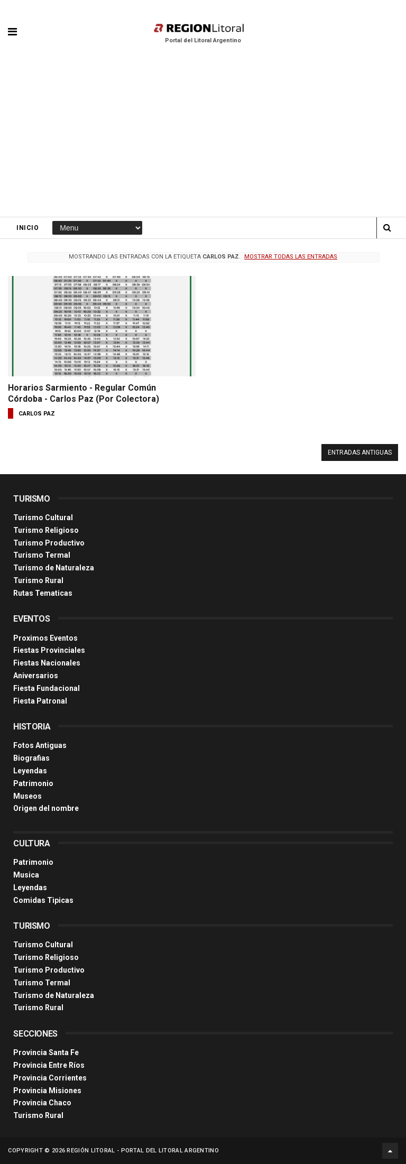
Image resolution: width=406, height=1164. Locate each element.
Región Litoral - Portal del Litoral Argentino (143, 1150)
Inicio (27, 228)
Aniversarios (35, 675)
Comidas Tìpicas (43, 900)
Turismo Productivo (49, 543)
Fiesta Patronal (40, 701)
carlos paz (37, 413)
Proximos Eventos (45, 638)
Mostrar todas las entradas (290, 256)
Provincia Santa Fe (46, 1052)
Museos (27, 796)
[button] (12, 24)
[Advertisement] (203, 137)
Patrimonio (33, 783)
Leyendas (30, 770)
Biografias (31, 758)
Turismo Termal (41, 555)
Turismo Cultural (43, 517)
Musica (26, 875)
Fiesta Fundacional (46, 688)
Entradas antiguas (360, 452)
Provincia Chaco (42, 1102)
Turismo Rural (38, 580)
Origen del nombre (46, 808)
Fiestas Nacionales (46, 663)
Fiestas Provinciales (49, 650)
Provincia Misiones (47, 1090)
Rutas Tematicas (42, 593)
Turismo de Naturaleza (53, 567)
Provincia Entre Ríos (49, 1065)
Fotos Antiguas (40, 745)
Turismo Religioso (46, 530)
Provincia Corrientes (50, 1078)
